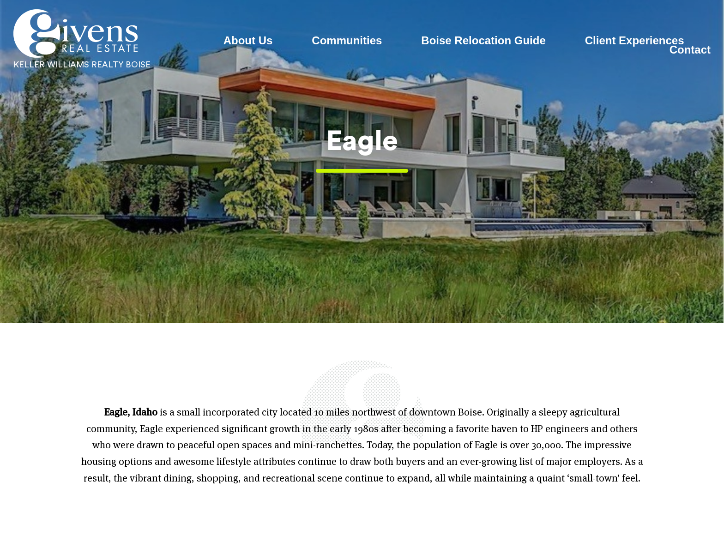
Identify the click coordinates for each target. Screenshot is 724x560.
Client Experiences (634, 40)
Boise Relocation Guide (483, 40)
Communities (347, 40)
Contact (690, 49)
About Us (248, 40)
